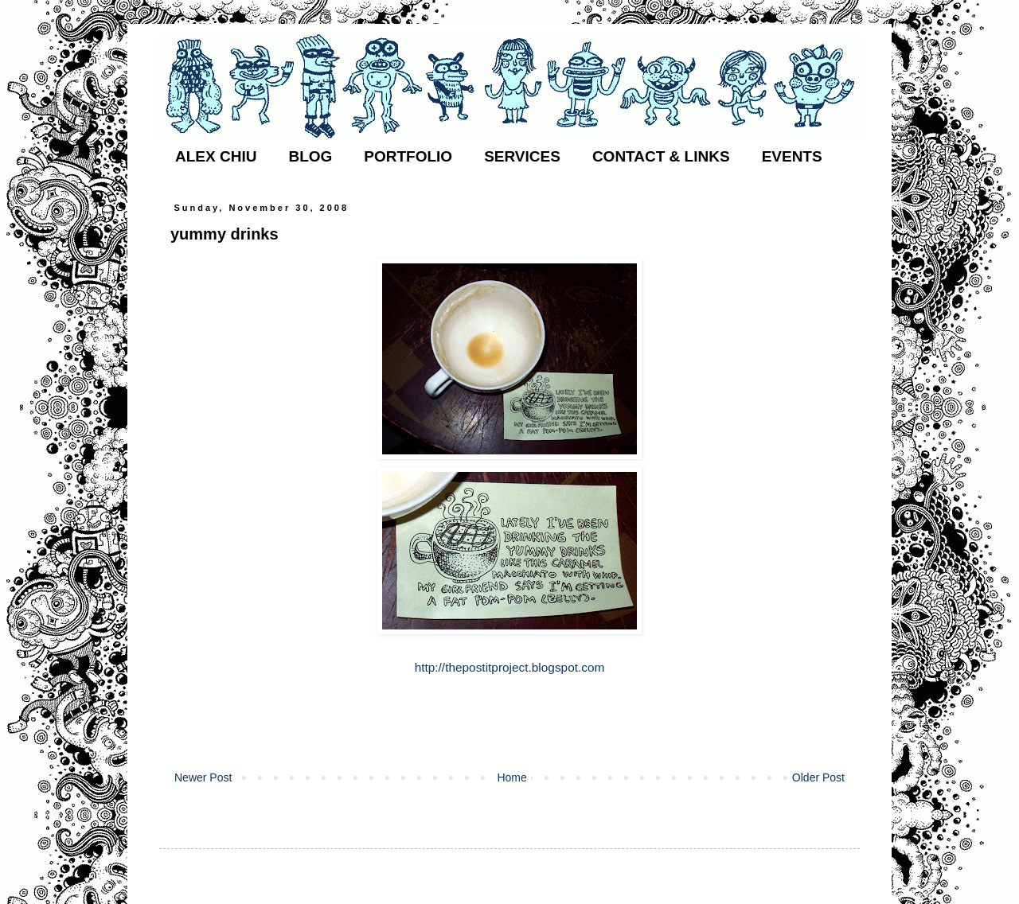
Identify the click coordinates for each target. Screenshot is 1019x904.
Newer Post (203, 777)
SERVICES (522, 156)
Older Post (818, 777)
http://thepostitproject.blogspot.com (510, 667)
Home (511, 777)
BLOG (310, 156)
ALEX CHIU (215, 156)
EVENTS (792, 156)
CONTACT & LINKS (661, 156)
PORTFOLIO (408, 156)
